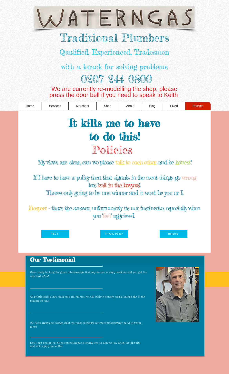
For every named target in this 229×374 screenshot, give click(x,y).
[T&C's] (55, 234)
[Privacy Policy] (114, 234)
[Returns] (173, 234)
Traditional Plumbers (114, 37)
